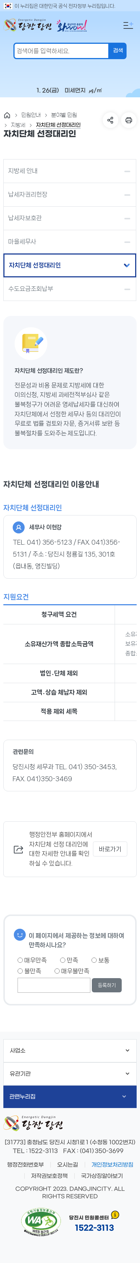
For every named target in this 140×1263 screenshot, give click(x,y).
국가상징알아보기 (102, 1176)
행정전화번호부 (25, 1165)
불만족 (29, 971)
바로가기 (110, 849)
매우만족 (32, 960)
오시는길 (67, 1165)
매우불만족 (72, 971)
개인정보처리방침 (112, 1165)
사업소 (69, 1050)
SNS (110, 120)
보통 (100, 960)
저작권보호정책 (49, 1176)
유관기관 (69, 1074)
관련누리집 (67, 1096)
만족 (69, 960)
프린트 (129, 120)
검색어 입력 (2, 6)
